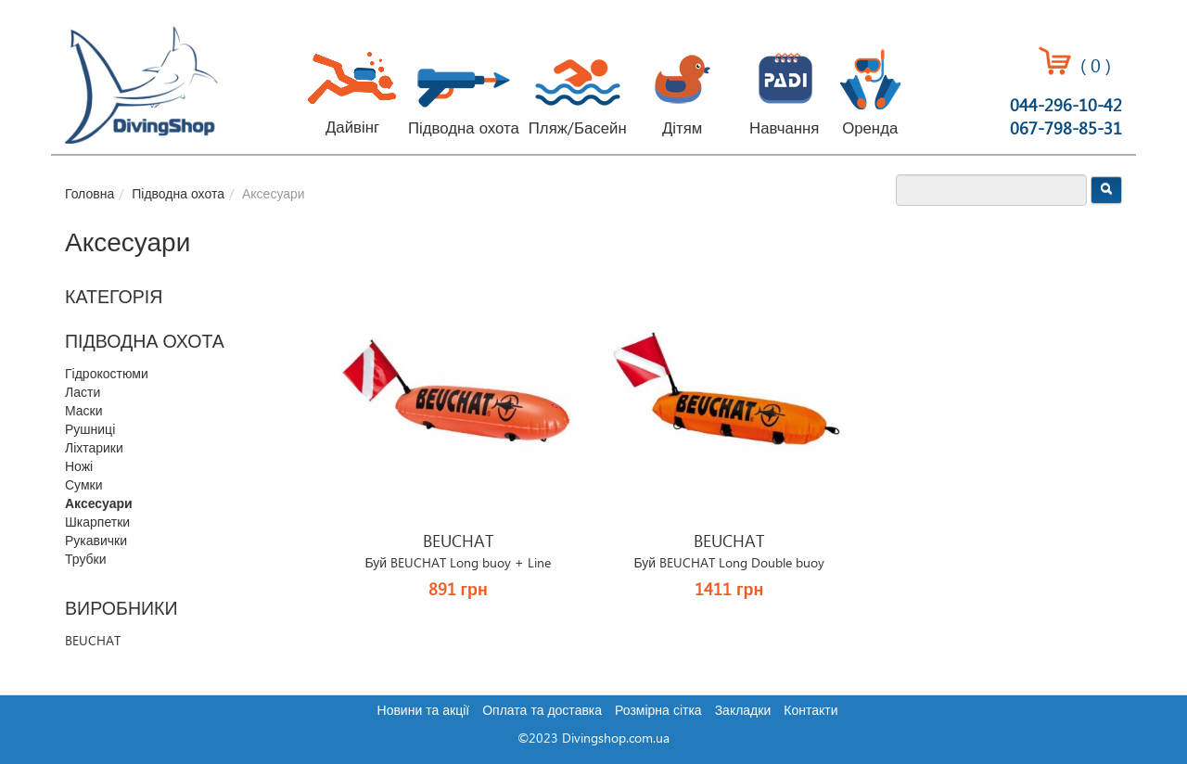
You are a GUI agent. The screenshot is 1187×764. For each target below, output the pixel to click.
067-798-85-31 (1066, 129)
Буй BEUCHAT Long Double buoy (728, 563)
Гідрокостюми (106, 374)
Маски (84, 411)
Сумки (84, 486)
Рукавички (96, 541)
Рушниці (90, 430)
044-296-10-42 (1066, 106)
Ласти (82, 393)
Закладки (743, 711)
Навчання (784, 129)
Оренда (870, 129)
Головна (89, 194)
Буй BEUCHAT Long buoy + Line (457, 563)
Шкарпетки (97, 523)
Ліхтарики (94, 448)
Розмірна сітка (658, 711)
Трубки (86, 560)
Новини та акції (423, 711)
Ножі (79, 467)
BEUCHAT (93, 641)
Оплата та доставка (542, 711)
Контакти (810, 711)
